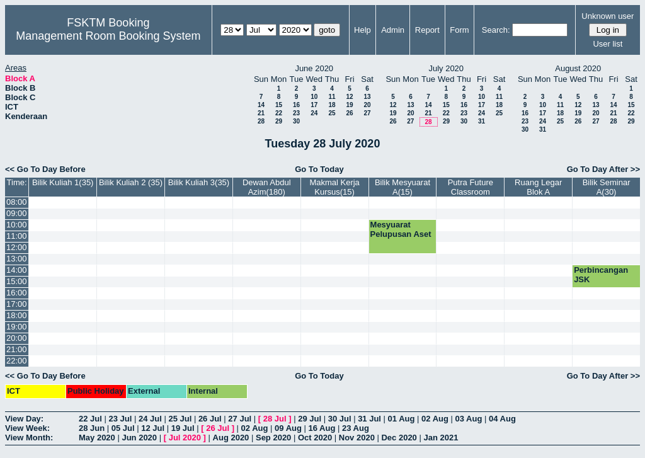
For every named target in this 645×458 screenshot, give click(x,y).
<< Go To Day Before (45, 169)
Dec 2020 (398, 437)
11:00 (16, 236)
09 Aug (288, 428)
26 (349, 113)
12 (349, 96)
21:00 (16, 349)
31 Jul (369, 418)
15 (278, 104)
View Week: (27, 428)
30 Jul (339, 418)
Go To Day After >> (603, 169)
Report (427, 30)
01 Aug (401, 418)
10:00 (16, 224)
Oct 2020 (315, 437)
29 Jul (309, 418)
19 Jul (183, 428)
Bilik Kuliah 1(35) (63, 182)
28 (261, 121)
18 (331, 104)
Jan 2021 (440, 437)
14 (261, 104)
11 (331, 96)
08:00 (16, 202)
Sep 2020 (273, 437)
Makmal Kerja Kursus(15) (334, 187)
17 (314, 104)
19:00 (16, 326)
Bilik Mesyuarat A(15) (402, 187)
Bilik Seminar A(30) (607, 187)
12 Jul (152, 428)
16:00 (16, 292)
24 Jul (150, 418)
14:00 (16, 270)
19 (349, 104)
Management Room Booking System (108, 36)
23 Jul (120, 418)
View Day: (24, 418)
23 (296, 113)
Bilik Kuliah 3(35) (199, 182)
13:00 (16, 258)
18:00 (16, 315)
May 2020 (97, 437)
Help (362, 30)
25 (331, 113)
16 (296, 104)
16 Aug (322, 428)
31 (481, 121)
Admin (392, 30)
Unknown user (607, 16)
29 (278, 121)
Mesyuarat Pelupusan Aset (400, 229)
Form (459, 30)
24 (314, 113)
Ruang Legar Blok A (538, 187)
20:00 (16, 338)
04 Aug (502, 418)
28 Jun (92, 428)
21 (261, 113)
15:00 (16, 281)
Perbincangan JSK (601, 274)
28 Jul (275, 418)
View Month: (29, 437)
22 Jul (90, 418)
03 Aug (468, 418)
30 (296, 121)
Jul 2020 (185, 437)
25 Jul (179, 418)
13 (366, 96)
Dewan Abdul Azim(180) (267, 187)
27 (366, 113)
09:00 (16, 213)
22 (278, 113)
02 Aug (434, 418)
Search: (496, 30)
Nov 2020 (357, 437)
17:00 (16, 304)
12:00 (16, 247)
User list (607, 44)
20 (366, 104)
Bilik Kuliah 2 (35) (131, 182)
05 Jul (123, 428)
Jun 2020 (139, 437)
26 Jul (210, 418)
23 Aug (355, 428)
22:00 (16, 360)
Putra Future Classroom (470, 187)
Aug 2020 (231, 437)
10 (314, 96)
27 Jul (239, 418)
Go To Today (319, 169)
